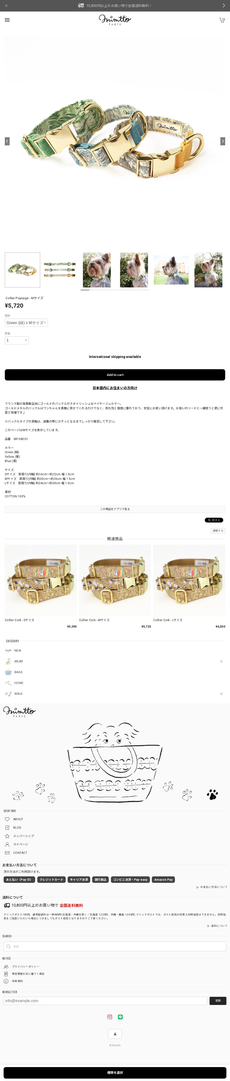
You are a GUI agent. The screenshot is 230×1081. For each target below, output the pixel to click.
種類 (7, 315)
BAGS (18, 672)
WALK (18, 693)
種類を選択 (115, 1073)
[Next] (222, 141)
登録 (218, 1000)
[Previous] (7, 141)
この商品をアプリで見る (115, 509)
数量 (7, 333)
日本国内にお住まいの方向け (115, 388)
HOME (18, 683)
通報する (218, 530)
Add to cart (115, 375)
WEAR (18, 661)
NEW (17, 650)
